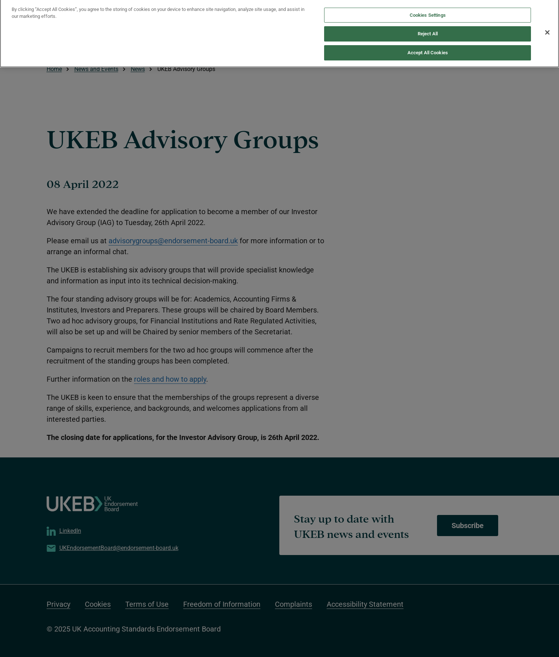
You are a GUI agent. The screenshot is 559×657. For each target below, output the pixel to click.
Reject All (428, 30)
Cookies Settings (428, 11)
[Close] (547, 29)
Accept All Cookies (428, 49)
